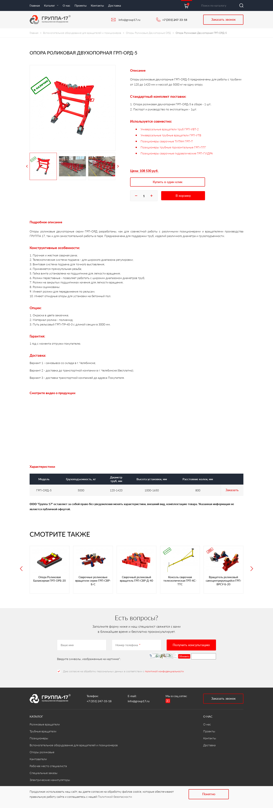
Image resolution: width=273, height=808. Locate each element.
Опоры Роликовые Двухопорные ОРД (148, 32)
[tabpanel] (72, 108)
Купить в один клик (167, 182)
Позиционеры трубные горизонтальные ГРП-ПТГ (173, 147)
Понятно (208, 794)
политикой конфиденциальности (164, 671)
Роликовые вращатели (45, 724)
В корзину (183, 196)
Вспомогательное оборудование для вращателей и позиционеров (82, 32)
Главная (35, 5)
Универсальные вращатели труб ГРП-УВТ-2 (170, 129)
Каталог (51, 5)
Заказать (232, 490)
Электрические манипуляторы (50, 780)
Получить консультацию (191, 645)
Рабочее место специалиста (48, 766)
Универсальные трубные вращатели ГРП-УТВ (171, 135)
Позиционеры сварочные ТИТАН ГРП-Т (167, 141)
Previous (27, 166)
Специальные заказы (43, 773)
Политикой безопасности (115, 796)
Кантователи (38, 759)
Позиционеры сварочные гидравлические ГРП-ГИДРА (177, 153)
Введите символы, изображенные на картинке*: (89, 659)
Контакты (97, 5)
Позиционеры (39, 738)
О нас (66, 5)
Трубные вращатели (43, 731)
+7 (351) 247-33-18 (174, 19)
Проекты (81, 5)
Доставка (114, 5)
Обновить (184, 656)
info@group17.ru (129, 19)
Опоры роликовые (42, 752)
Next (118, 166)
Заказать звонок (223, 19)
